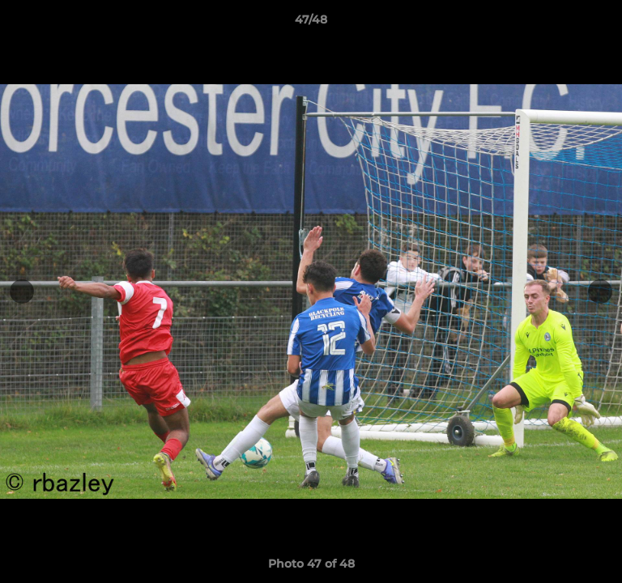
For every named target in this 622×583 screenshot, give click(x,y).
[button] (602, 23)
